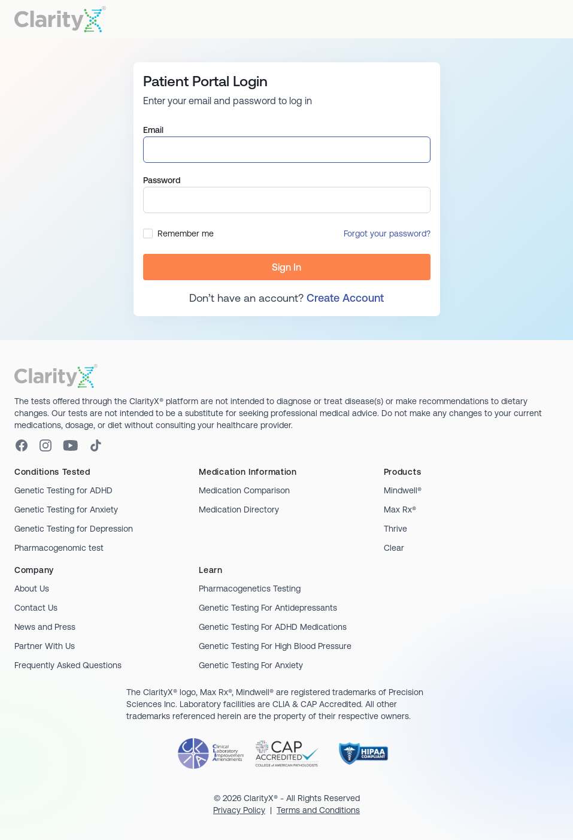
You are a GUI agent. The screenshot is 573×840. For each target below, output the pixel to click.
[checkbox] (148, 233)
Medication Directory (239, 509)
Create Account (345, 298)
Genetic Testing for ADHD (63, 490)
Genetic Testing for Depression (73, 528)
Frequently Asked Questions (68, 665)
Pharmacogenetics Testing (250, 588)
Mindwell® (403, 490)
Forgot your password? (387, 233)
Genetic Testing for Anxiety (66, 509)
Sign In (286, 267)
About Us (31, 588)
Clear (394, 548)
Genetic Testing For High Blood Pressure (275, 646)
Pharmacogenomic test (59, 548)
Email (153, 130)
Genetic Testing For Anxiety (251, 665)
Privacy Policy (239, 810)
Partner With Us (44, 646)
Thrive (395, 528)
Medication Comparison (244, 490)
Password (161, 180)
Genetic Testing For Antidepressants (268, 607)
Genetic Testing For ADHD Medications (273, 627)
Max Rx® (400, 509)
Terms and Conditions (318, 810)
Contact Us (35, 607)
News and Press (44, 627)
